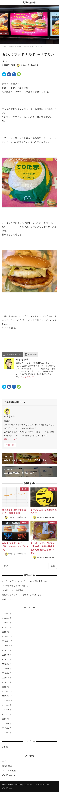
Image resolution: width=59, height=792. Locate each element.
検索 (53, 566)
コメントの (9, 770)
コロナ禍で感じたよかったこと (15, 586)
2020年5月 (6, 618)
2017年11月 (7, 696)
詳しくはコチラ (27, 377)
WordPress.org (8, 775)
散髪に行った (8, 599)
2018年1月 (6, 687)
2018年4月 (6, 673)
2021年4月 (6, 614)
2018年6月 (6, 664)
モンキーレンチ (31, 785)
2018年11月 (7, 641)
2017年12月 (7, 691)
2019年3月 (6, 627)
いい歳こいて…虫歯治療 (12, 590)
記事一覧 (10, 445)
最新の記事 (32, 354)
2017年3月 (6, 733)
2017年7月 (6, 714)
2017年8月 (6, 710)
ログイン (6, 761)
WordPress (7, 788)
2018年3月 (6, 678)
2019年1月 (6, 632)
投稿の (7, 766)
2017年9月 (6, 705)
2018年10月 (7, 646)
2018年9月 (6, 650)
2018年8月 (6, 655)
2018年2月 (6, 682)
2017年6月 (6, 719)
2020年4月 (6, 623)
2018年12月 (7, 636)
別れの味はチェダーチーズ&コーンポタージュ (22, 595)
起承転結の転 (29, 2)
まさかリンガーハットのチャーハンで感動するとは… (25, 581)
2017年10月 (7, 701)
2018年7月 (6, 659)
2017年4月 (6, 728)
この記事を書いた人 (14, 354)
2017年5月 (6, 724)
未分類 (35, 65)
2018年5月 (6, 669)
